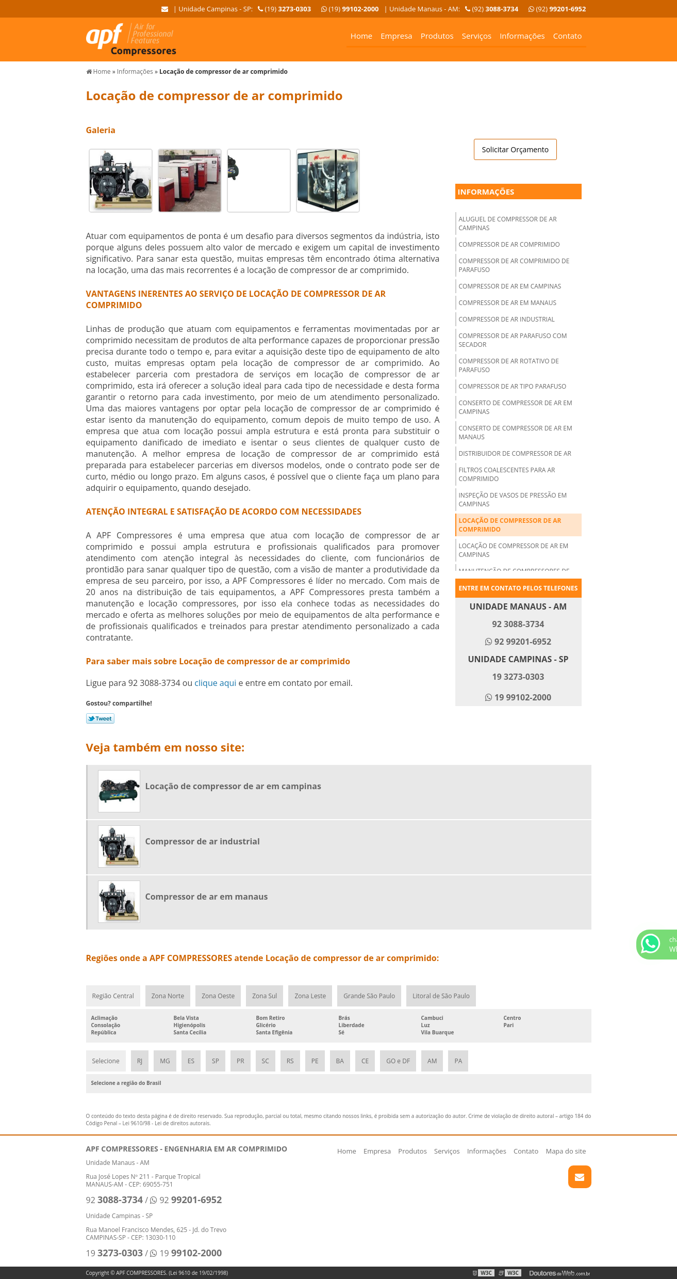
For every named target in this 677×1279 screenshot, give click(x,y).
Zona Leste (310, 996)
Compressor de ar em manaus (508, 302)
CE (365, 1061)
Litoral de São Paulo (441, 996)
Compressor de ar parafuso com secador (513, 340)
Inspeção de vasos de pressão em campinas (513, 499)
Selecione (106, 1061)
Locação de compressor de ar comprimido (510, 525)
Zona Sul (264, 996)
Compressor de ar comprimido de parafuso (514, 265)
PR (240, 1061)
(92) (557, 8)
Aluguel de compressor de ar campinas (508, 223)
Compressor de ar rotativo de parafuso (509, 365)
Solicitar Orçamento (515, 149)
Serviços (476, 35)
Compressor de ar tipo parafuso (513, 386)
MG (165, 1061)
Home (361, 35)
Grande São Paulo (369, 996)
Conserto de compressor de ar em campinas (515, 407)
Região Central (113, 996)
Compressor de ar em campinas (510, 286)
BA (340, 1061)
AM (432, 1061)
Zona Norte (168, 996)
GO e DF (398, 1061)
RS (290, 1061)
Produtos (437, 35)
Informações (522, 35)
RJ (140, 1061)
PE (315, 1061)
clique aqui (215, 683)
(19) (349, 8)
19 (114, 1253)
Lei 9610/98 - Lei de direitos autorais (166, 1123)
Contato (567, 35)
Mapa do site (566, 1151)
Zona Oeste (218, 996)
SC (265, 1061)
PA (458, 1061)
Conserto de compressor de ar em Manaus (515, 432)
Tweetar (100, 718)
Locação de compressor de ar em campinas (514, 550)
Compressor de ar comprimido (509, 244)
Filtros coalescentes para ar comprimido (507, 474)
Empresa (396, 35)
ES (191, 1061)
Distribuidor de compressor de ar (515, 453)
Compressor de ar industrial (507, 319)
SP (215, 1061)
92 (114, 1200)
